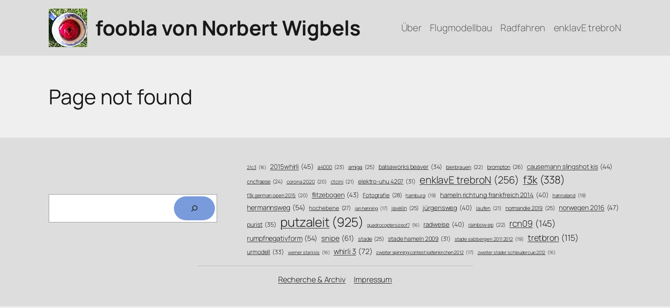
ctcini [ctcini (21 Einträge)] (342, 182)
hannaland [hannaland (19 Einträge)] (569, 195)
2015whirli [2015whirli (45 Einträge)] (292, 166)
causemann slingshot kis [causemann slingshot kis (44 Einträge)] (569, 166)
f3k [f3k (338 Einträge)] (544, 179)
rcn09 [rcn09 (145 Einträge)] (532, 223)
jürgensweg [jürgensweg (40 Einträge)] (447, 207)
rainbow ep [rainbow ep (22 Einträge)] (487, 225)
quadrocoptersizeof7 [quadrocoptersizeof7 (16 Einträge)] (393, 225)
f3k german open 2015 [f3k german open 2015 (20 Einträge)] (277, 195)
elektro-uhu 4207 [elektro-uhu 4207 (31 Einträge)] (387, 181)
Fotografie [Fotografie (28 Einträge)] (382, 195)
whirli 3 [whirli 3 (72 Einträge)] (353, 251)
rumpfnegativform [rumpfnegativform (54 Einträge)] (282, 238)
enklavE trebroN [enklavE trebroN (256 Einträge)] (469, 180)
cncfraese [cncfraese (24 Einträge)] (265, 181)
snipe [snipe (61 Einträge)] (337, 238)
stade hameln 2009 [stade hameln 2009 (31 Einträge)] (419, 238)
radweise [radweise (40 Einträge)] (443, 224)
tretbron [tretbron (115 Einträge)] (553, 237)
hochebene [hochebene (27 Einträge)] (330, 208)
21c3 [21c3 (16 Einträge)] (256, 167)
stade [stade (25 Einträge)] (371, 239)
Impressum (373, 279)
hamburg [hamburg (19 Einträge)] (421, 195)
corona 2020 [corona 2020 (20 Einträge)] (307, 181)
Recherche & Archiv (312, 279)
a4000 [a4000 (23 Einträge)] (330, 167)
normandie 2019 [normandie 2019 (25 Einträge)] (530, 208)
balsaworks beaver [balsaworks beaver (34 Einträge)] (410, 167)
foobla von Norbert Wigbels (227, 27)
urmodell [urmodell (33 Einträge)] (265, 252)
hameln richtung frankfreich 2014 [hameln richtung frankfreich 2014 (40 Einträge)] (494, 194)
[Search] (194, 208)
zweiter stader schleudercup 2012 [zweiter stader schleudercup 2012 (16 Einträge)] (516, 252)
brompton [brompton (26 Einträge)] (505, 167)
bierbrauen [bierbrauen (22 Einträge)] (465, 167)
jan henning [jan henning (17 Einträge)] (371, 208)
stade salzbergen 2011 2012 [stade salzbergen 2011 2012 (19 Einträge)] (489, 239)
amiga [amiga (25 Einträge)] (361, 167)
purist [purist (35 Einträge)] (261, 224)
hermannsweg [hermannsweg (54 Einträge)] (276, 208)
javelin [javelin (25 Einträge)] (405, 208)
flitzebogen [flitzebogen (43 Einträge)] (335, 194)
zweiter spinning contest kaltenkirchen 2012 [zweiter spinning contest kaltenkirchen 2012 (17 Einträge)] (424, 252)
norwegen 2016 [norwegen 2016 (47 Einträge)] (589, 208)
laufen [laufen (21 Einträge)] (489, 208)
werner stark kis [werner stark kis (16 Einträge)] (309, 252)
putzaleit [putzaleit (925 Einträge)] (322, 222)
